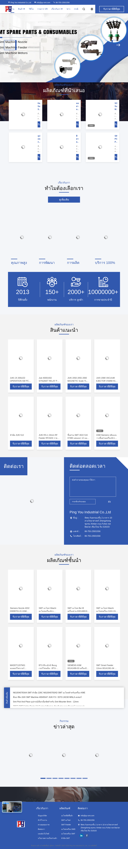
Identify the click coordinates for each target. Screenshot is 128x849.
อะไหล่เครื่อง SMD (68, 829)
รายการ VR (42, 9)
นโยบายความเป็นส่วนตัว (47, 838)
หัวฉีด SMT (65, 838)
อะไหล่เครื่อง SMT (68, 834)
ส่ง (109, 501)
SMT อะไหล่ (65, 820)
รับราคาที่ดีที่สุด (20, 386)
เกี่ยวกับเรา (57, 9)
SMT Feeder (66, 825)
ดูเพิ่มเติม (64, 199)
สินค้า (21, 9)
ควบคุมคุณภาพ (43, 825)
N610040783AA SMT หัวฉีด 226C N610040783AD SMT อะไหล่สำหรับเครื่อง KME (49, 694)
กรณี (76, 9)
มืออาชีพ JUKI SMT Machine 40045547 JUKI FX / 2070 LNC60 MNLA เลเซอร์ (47, 698)
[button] (10, 45)
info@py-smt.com (42, 3)
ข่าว (68, 9)
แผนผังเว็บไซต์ (43, 834)
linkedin (81, 835)
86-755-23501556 (61, 3)
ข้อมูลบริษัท (42, 816)
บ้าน (12, 9)
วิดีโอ (31, 9)
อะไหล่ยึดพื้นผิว (67, 816)
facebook (87, 835)
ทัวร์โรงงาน (42, 820)
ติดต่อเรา (41, 829)
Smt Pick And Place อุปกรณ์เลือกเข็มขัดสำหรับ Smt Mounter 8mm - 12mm (46, 703)
